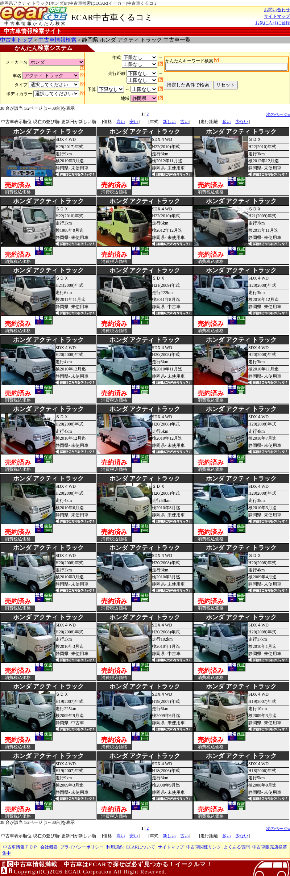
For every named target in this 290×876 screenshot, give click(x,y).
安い (133, 121)
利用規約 (115, 847)
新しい (169, 121)
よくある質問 (237, 847)
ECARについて (140, 847)
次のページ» (278, 114)
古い (184, 121)
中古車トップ (16, 40)
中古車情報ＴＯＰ (20, 847)
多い (226, 121)
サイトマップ (277, 16)
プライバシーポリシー (82, 847)
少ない (241, 121)
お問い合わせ (277, 9)
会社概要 (49, 847)
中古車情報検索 (57, 40)
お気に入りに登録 (272, 22)
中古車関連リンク (203, 847)
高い (120, 121)
